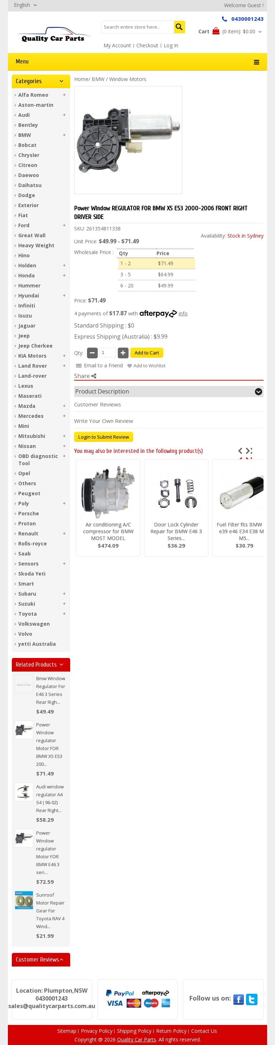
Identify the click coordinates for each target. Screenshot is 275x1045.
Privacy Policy (96, 1030)
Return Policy (171, 1030)
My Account (117, 45)
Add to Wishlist (149, 365)
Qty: (78, 352)
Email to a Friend (103, 365)
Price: (80, 300)
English (22, 4)
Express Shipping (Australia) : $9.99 (121, 336)
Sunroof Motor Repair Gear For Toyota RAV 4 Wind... (50, 911)
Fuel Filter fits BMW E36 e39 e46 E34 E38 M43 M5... (244, 531)
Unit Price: (85, 241)
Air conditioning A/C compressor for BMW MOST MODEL (108, 531)
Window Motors (127, 79)
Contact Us (204, 1030)
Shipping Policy (134, 1030)
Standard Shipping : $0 (104, 325)
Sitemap (66, 1030)
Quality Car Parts (136, 1039)
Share (85, 376)
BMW (98, 79)
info (183, 313)
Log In (171, 45)
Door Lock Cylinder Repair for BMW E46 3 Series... (176, 531)
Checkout (147, 45)
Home (81, 79)
